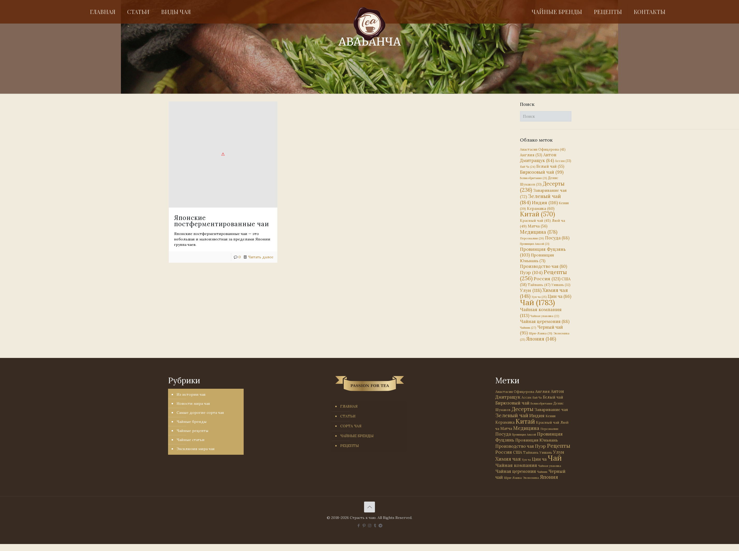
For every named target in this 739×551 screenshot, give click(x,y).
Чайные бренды (192, 421)
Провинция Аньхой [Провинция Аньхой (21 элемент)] (534, 244)
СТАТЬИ (348, 416)
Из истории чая (191, 394)
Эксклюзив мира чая (196, 448)
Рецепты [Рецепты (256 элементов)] (543, 275)
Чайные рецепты (192, 430)
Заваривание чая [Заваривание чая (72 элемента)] (551, 409)
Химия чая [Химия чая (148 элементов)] (544, 293)
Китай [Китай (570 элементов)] (537, 214)
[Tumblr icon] (375, 525)
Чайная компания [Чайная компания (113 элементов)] (516, 465)
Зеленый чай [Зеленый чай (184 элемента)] (540, 199)
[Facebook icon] (359, 525)
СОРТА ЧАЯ (350, 426)
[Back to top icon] (369, 507)
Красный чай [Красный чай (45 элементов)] (535, 220)
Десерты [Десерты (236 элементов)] (522, 409)
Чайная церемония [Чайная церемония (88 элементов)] (544, 321)
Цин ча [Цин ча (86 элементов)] (559, 296)
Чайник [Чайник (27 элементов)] (528, 327)
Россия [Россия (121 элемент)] (547, 279)
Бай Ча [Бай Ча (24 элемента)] (527, 166)
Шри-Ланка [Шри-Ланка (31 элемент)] (540, 333)
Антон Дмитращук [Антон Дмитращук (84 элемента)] (538, 157)
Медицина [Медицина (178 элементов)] (538, 232)
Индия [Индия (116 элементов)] (545, 202)
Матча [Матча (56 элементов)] (537, 226)
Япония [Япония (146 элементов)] (541, 339)
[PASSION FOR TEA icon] (380, 525)
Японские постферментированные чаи (221, 221)
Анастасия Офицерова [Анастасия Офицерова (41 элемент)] (543, 149)
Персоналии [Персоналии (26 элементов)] (532, 238)
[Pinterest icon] (364, 525)
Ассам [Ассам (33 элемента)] (563, 161)
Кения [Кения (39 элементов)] (550, 416)
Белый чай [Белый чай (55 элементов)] (550, 166)
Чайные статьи (191, 439)
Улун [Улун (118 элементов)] (530, 290)
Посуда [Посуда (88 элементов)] (557, 238)
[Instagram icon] (370, 525)
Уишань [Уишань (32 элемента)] (561, 285)
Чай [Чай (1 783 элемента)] (537, 302)
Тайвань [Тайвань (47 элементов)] (539, 284)
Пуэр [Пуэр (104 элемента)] (531, 272)
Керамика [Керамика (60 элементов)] (540, 208)
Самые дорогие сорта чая (200, 412)
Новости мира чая (193, 403)
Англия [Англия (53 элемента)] (531, 154)
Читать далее (260, 257)
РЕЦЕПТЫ (349, 445)
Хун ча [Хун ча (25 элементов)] (539, 297)
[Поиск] (545, 116)
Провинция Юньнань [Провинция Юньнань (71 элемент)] (536, 440)
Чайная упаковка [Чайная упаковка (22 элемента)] (544, 316)
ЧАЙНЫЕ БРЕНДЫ (357, 436)
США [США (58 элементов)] (517, 452)
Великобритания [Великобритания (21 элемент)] (533, 178)
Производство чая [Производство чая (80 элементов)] (543, 266)
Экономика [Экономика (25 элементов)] (531, 478)
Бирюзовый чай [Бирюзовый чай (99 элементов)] (541, 172)
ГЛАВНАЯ (349, 406)
